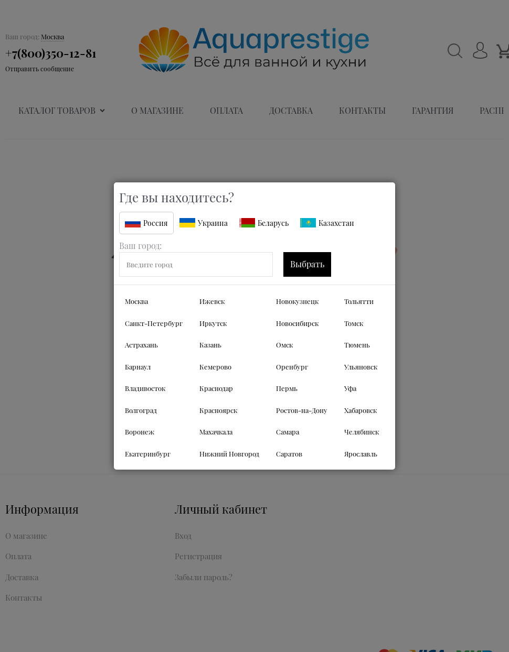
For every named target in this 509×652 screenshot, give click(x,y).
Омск (284, 344)
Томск (353, 323)
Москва (136, 301)
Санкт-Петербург (154, 323)
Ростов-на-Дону (301, 410)
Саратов (289, 453)
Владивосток (145, 388)
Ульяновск (360, 366)
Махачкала (215, 431)
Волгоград (141, 410)
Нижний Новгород (229, 453)
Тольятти (359, 301)
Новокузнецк (297, 301)
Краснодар (216, 388)
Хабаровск (360, 410)
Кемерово (215, 366)
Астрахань (141, 344)
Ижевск (212, 301)
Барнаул (138, 366)
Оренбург (292, 366)
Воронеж (139, 431)
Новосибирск (297, 323)
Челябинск (361, 431)
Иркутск (213, 323)
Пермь (287, 388)
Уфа (350, 388)
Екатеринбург (148, 453)
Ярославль (360, 453)
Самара (287, 431)
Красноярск (218, 410)
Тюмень (357, 344)
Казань (210, 344)
